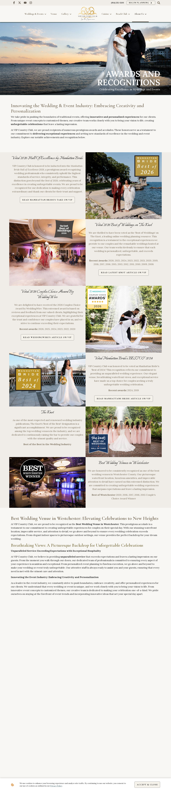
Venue (54, 13)
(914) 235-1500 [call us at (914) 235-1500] (115, 3)
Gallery (66, 13)
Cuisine (107, 13)
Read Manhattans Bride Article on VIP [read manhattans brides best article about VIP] (124, 399)
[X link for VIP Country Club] (19, 2)
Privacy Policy (56, 786)
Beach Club (123, 13)
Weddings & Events (35, 13)
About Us (140, 13)
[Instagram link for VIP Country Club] (30, 2)
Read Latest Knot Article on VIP (123, 272)
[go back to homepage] (87, 13)
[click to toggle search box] (158, 2)
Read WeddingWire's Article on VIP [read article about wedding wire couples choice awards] (47, 337)
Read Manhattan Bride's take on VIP (47, 200)
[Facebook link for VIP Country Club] (14, 2)
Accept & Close (146, 784)
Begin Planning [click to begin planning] (139, 3)
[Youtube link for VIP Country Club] (25, 2)
